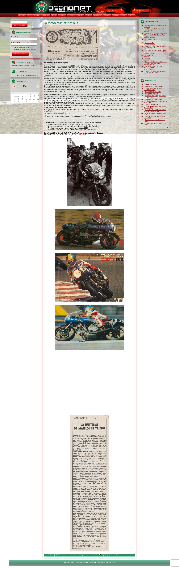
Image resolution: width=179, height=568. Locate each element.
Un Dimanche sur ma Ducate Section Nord (155, 113)
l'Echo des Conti (114, 555)
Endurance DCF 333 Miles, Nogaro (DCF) (155, 51)
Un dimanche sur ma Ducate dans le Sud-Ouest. (155, 101)
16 (34, 98)
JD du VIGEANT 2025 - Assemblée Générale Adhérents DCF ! (155, 110)
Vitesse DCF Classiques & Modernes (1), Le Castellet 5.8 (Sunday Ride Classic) (155, 35)
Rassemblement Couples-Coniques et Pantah (155, 26)
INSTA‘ (123, 15)
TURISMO (62, 15)
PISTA (54, 15)
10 (38, 96)
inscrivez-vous (74, 555)
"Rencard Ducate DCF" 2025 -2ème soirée (155, 124)
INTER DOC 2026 (150, 84)
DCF (29, 15)
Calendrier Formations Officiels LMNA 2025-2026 (154, 89)
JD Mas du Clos (149, 43)
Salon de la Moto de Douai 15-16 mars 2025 (154, 117)
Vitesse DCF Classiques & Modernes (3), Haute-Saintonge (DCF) (155, 62)
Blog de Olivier (49, 555)
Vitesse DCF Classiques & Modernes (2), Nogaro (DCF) (155, 46)
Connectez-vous (63, 555)
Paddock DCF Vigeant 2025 (153, 99)
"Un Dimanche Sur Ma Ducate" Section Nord (154, 29)
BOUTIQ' (80, 15)
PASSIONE (46, 15)
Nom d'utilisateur (17, 37)
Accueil (21, 15)
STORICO (71, 15)
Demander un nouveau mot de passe (24, 49)
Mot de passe (16, 42)
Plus (166, 127)
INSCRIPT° (97, 15)
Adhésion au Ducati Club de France (27, 75)
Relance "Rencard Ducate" (153, 92)
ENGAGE (106, 15)
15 (30, 98)
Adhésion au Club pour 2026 (153, 86)
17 (38, 98)
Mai (25, 86)
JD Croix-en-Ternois (151, 39)
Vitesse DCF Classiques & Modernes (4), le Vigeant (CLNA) (155, 71)
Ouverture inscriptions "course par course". (154, 120)
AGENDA (36, 15)
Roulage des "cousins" (151, 94)
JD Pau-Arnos (149, 55)
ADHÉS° (88, 15)
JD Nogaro (148, 58)
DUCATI (131, 15)
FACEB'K (115, 15)
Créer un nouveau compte (21, 47)
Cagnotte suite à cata (151, 104)
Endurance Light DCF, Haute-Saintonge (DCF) (153, 67)
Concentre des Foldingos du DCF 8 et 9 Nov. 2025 (155, 96)
